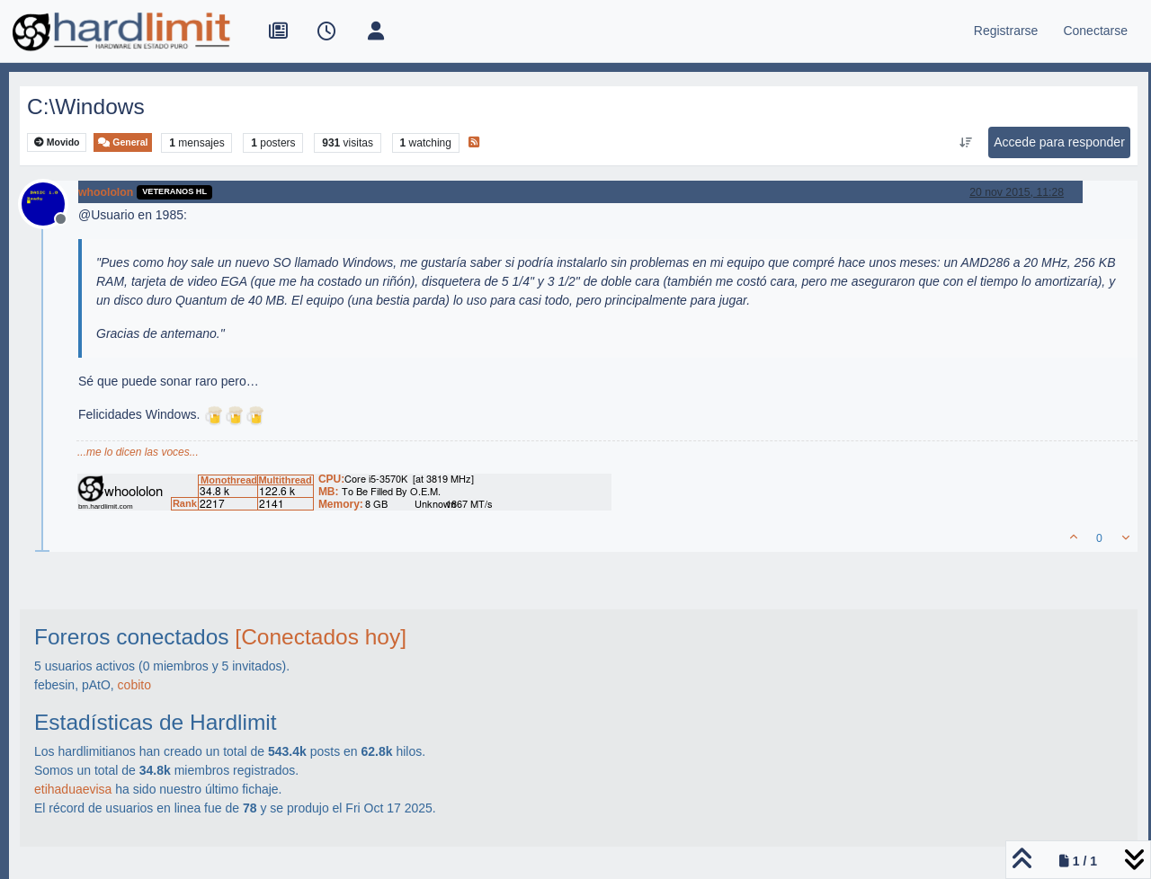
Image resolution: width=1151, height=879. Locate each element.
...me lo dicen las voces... (138, 452)
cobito (134, 685)
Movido (57, 142)
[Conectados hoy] (320, 637)
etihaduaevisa (73, 789)
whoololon (105, 192)
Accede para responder (1059, 142)
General (122, 142)
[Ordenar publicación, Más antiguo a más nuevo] (966, 142)
